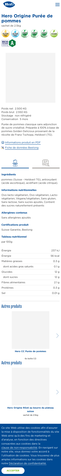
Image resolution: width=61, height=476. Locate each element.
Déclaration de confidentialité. (27, 463)
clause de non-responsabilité (19, 447)
